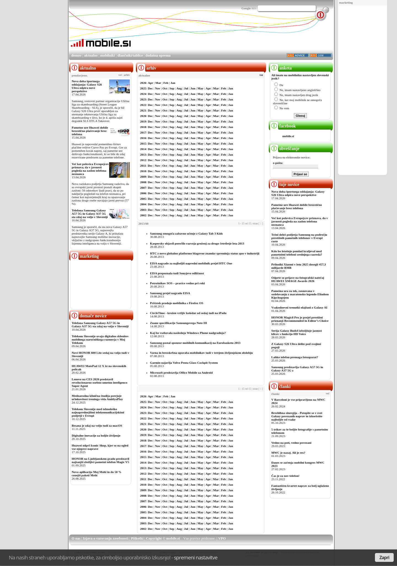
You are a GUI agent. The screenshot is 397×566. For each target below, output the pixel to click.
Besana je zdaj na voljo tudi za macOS (97, 425)
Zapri (384, 557)
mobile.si (288, 136)
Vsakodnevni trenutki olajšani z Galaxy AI (299, 307)
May (200, 88)
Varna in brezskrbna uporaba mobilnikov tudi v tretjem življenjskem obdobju (201, 352)
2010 (143, 171)
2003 (143, 209)
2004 (143, 204)
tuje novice (284, 184)
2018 (143, 127)
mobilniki (107, 55)
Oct (164, 88)
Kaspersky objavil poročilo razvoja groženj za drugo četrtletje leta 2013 (197, 243)
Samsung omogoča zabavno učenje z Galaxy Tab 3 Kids (186, 233)
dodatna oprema (157, 55)
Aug (179, 88)
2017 (143, 132)
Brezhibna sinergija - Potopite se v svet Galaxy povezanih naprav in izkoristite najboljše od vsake (296, 416)
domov (76, 55)
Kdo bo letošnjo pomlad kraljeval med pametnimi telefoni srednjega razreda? (296, 252)
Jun (192, 88)
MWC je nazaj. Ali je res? (288, 452)
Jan (172, 82)
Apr (150, 82)
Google (246, 8)
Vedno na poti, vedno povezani (291, 442)
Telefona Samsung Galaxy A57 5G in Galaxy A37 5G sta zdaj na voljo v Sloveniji (90, 214)
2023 (143, 99)
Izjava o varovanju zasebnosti (105, 538)
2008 (143, 182)
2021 (143, 110)
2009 (143, 176)
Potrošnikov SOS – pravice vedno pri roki (177, 283)
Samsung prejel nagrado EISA (170, 293)
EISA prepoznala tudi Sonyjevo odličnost (177, 273)
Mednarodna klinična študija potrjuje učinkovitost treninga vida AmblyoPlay (97, 397)
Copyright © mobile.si (163, 538)
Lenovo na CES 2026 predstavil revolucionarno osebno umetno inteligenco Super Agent (99, 382)
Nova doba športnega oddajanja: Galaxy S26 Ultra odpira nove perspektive (87, 86)
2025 (143, 88)
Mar (158, 82)
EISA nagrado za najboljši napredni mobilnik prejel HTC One (191, 263)
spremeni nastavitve (196, 557)
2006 (143, 193)
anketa (281, 68)
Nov (157, 88)
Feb (165, 82)
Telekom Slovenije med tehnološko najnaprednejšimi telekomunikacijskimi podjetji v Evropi (98, 412)
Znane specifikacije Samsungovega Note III (178, 323)
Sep (172, 88)
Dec (150, 88)
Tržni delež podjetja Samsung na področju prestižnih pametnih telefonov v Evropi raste (299, 238)
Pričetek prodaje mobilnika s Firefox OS (176, 303)
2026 (143, 82)
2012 (143, 160)
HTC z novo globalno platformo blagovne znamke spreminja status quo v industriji (204, 253)
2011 (143, 165)
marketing (346, 2)
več (120, 75)
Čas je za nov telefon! (285, 475)
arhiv (127, 75)
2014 (143, 149)
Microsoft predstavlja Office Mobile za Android (181, 372)
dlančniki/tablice (130, 55)
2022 (143, 105)
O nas (76, 538)
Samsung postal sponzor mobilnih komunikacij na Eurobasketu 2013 (195, 342)
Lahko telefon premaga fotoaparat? (294, 357)
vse (261, 75)
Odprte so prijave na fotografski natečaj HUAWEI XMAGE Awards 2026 (297, 279)
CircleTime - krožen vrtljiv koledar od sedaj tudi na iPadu (188, 313)
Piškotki (137, 538)
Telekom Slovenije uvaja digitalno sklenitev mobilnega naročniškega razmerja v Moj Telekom (100, 339)
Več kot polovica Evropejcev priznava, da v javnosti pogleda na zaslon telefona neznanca (90, 169)
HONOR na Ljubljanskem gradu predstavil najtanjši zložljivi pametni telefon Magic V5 (100, 460)
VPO (222, 538)
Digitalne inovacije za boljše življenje (96, 435)
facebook (283, 126)
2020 (143, 116)
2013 (143, 154)
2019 (143, 121)
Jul (186, 88)
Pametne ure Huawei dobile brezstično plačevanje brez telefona (90, 131)
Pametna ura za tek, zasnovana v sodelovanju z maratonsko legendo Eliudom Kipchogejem (300, 294)
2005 (143, 198)
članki (280, 386)
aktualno (91, 55)
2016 (143, 138)
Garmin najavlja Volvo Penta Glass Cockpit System (184, 362)
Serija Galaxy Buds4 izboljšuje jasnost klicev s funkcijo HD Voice (296, 332)
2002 (143, 215)
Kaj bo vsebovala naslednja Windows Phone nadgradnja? (188, 332)
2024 (143, 93)
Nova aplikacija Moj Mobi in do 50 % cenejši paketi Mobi (97, 473)
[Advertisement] (362, 90)
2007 (143, 187)
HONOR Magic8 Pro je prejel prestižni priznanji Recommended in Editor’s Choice (299, 319)
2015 (143, 143)
